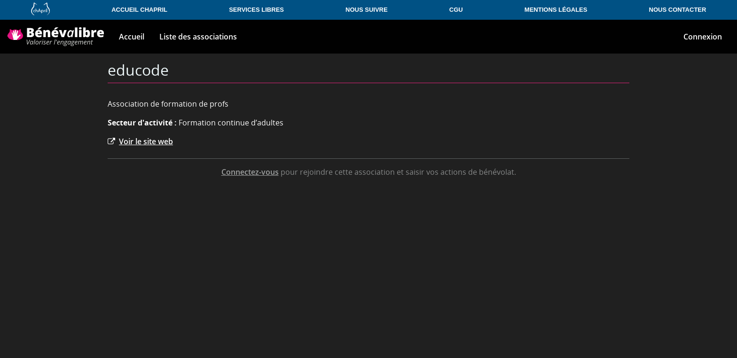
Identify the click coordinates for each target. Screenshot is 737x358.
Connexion (702, 36)
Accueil (131, 36)
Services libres (256, 9)
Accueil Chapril (139, 9)
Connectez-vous (250, 172)
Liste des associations (198, 36)
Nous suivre (366, 9)
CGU (456, 9)
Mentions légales (556, 9)
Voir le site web (140, 141)
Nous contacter (677, 9)
